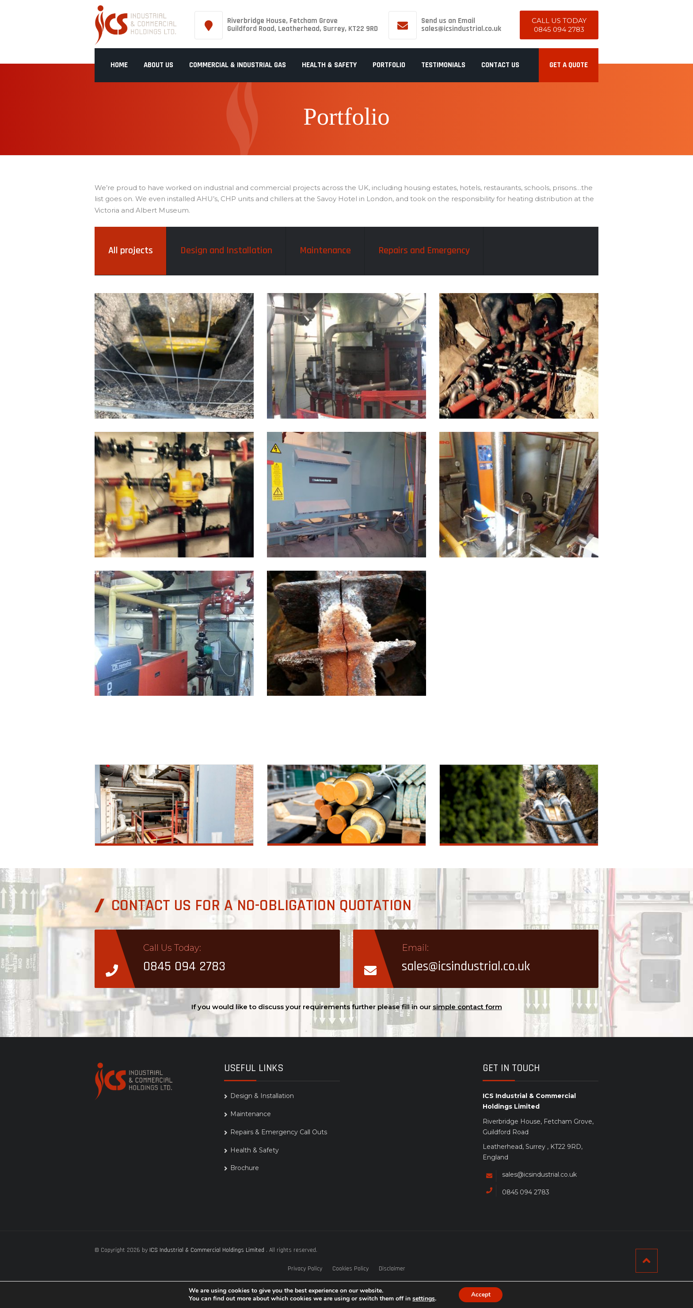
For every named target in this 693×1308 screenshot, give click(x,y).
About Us (158, 65)
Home (119, 65)
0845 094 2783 (559, 29)
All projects (130, 250)
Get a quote (568, 65)
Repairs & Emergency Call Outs (527, 831)
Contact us (500, 65)
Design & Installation (175, 826)
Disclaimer (392, 1269)
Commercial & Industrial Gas (237, 65)
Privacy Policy (305, 1269)
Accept (481, 1294)
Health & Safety (329, 65)
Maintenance (325, 250)
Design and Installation (226, 250)
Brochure (244, 1168)
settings (422, 1298)
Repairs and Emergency (424, 250)
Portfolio (389, 65)
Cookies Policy (350, 1269)
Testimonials (443, 65)
